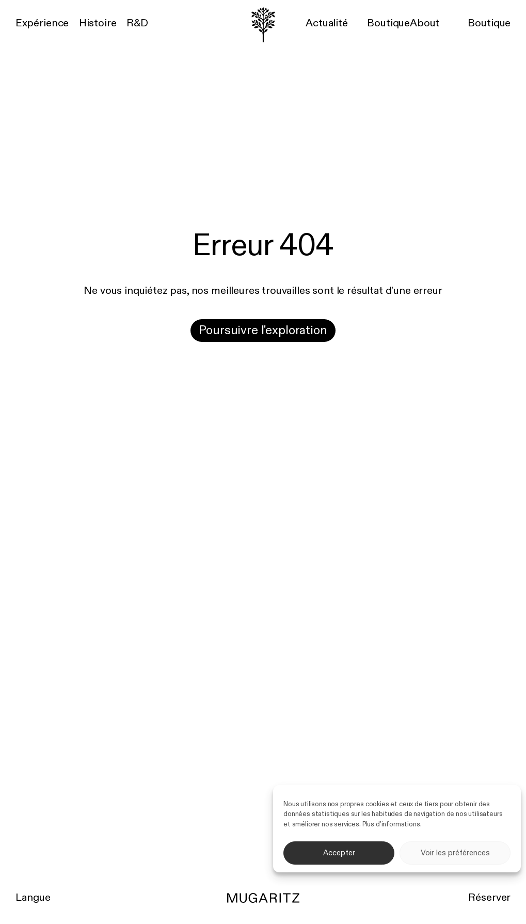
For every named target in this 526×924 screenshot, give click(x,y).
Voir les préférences (455, 853)
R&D (137, 23)
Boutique (388, 23)
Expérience (42, 23)
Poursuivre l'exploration (263, 330)
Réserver (489, 897)
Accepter (339, 853)
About (424, 23)
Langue (33, 897)
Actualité (327, 23)
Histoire (98, 23)
